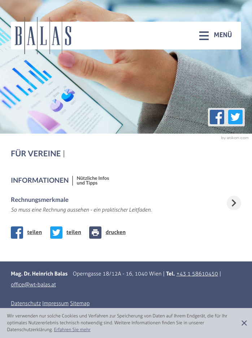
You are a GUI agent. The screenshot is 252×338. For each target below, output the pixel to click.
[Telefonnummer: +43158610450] (197, 274)
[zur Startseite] (43, 35)
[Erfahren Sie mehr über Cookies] (72, 330)
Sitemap (80, 303)
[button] (215, 35)
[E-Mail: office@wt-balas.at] (33, 285)
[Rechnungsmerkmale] (126, 205)
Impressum (55, 303)
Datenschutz (26, 303)
